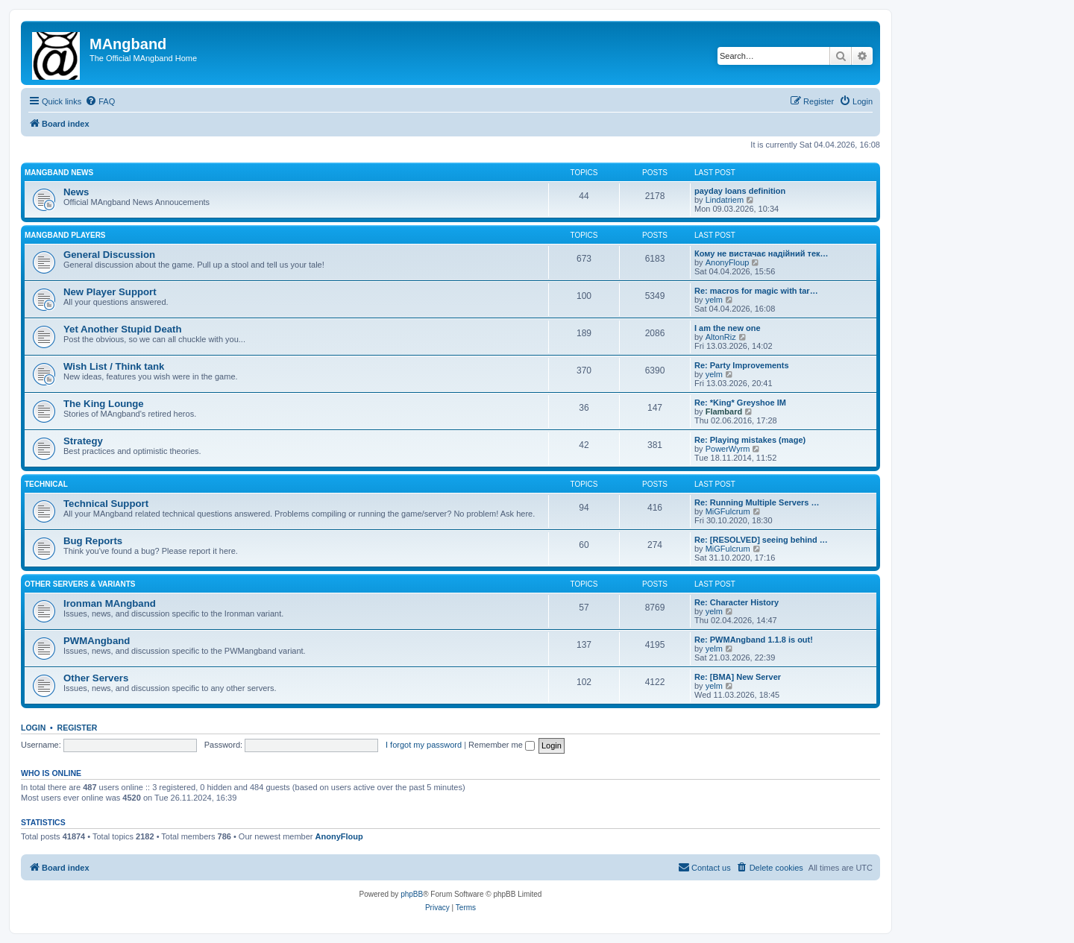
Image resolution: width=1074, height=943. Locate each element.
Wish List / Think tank (113, 366)
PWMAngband (96, 640)
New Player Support (110, 291)
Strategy (83, 441)
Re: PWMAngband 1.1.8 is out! (753, 639)
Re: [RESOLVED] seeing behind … (761, 539)
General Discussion (109, 254)
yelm (714, 299)
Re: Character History (736, 602)
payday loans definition (739, 190)
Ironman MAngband (109, 603)
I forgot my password (424, 744)
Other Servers (95, 678)
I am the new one (727, 328)
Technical (46, 484)
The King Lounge (103, 403)
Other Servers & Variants (80, 584)
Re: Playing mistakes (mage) (750, 439)
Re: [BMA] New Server (737, 676)
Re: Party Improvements (741, 365)
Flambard (724, 411)
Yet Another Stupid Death (122, 329)
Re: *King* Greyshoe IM (740, 402)
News (76, 192)
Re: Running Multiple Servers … (756, 502)
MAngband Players (65, 235)
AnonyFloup (728, 262)
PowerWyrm (728, 448)
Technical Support (105, 503)
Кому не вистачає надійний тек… (761, 253)
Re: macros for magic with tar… (756, 290)
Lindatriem (725, 199)
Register (77, 727)
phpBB (412, 894)
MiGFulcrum (728, 511)
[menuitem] (100, 101)
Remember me (501, 744)
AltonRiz (721, 336)
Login (33, 727)
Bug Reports (92, 540)
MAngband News (59, 172)
